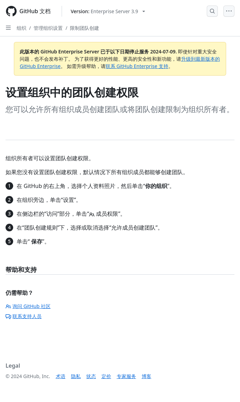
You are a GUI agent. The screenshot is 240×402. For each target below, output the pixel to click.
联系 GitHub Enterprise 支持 (137, 66)
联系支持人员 (24, 316)
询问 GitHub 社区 (28, 306)
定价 (106, 376)
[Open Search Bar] (212, 11)
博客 (146, 376)
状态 (91, 376)
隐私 (76, 376)
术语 (60, 376)
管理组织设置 (48, 28)
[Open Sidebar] (8, 27)
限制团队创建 (84, 28)
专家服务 (126, 376)
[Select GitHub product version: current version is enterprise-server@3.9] (108, 11)
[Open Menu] (228, 11)
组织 (21, 28)
